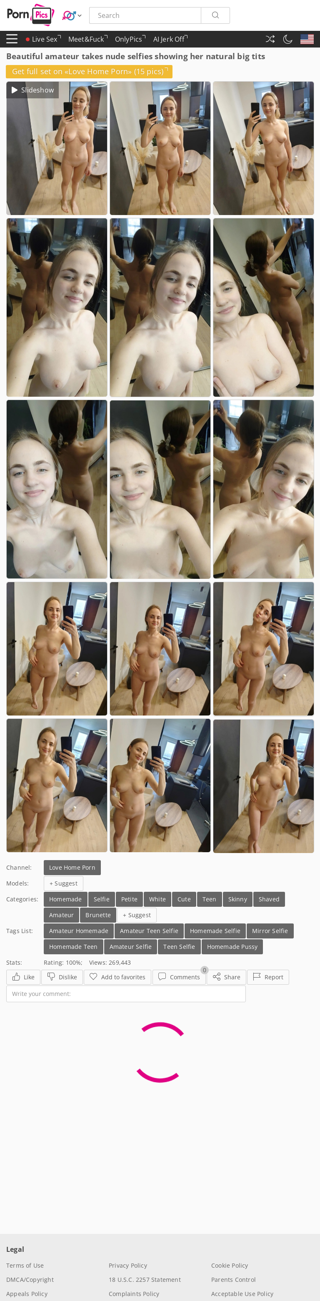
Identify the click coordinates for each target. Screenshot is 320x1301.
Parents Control (233, 1279)
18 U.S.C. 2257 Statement (145, 1279)
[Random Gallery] (270, 39)
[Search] (215, 15)
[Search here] (145, 15)
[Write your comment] (126, 994)
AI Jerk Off (170, 41)
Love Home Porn (72, 867)
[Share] (226, 977)
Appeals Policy (27, 1294)
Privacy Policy (128, 1265)
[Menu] (12, 39)
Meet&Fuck (88, 41)
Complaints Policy (134, 1294)
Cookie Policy (229, 1265)
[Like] (23, 977)
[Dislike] (62, 977)
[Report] (268, 977)
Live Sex (43, 39)
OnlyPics (130, 41)
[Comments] (179, 977)
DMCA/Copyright (30, 1279)
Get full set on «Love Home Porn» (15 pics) (90, 71)
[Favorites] (117, 977)
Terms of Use (25, 1265)
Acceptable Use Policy (242, 1294)
